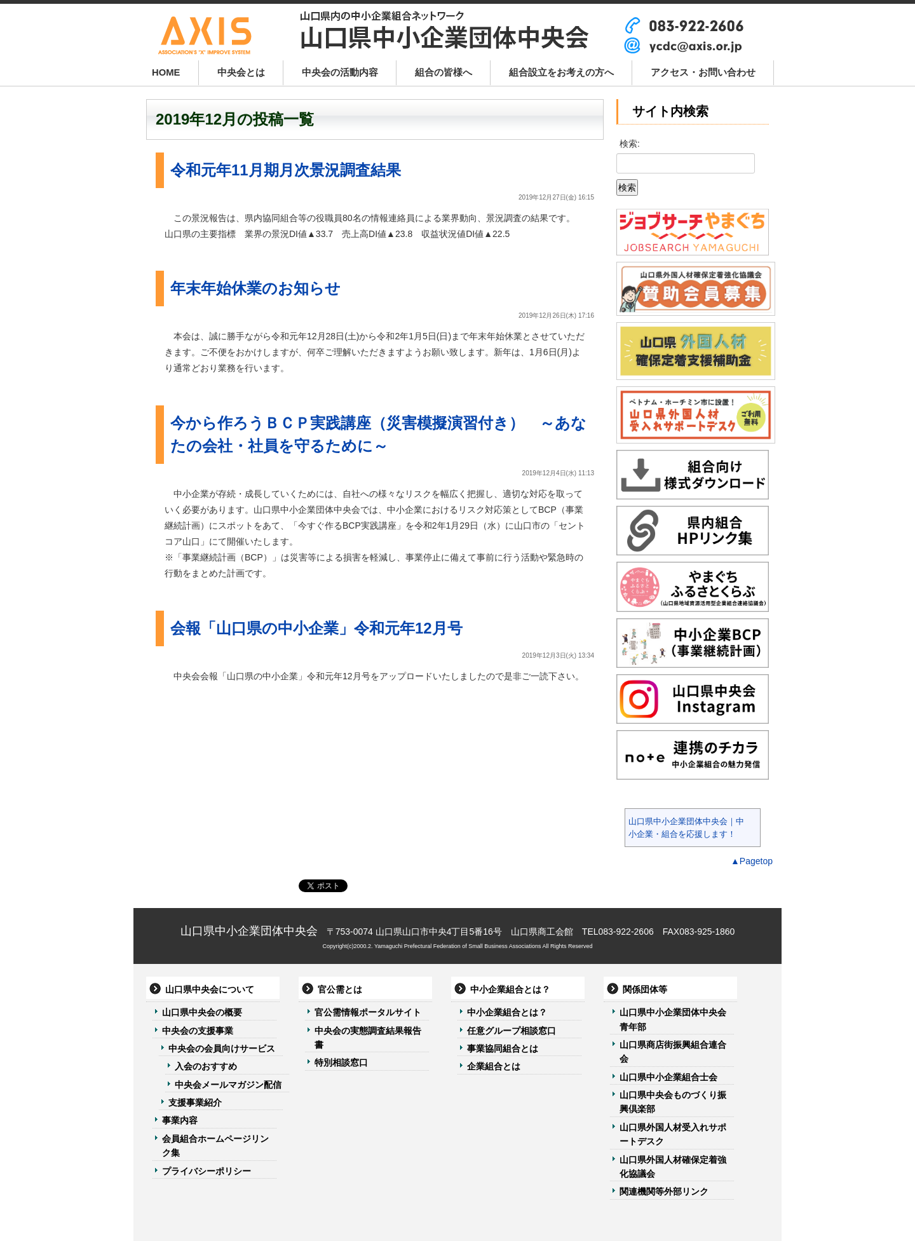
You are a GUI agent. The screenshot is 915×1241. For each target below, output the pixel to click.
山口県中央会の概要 (202, 1012)
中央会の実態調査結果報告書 (368, 1038)
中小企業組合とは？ (510, 989)
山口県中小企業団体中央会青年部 (673, 1019)
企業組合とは (493, 1066)
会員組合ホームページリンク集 (215, 1146)
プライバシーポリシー (206, 1171)
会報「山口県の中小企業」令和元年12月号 (316, 628)
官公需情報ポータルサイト (368, 1012)
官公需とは (340, 989)
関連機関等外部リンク (664, 1191)
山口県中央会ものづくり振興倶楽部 (673, 1102)
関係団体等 (645, 989)
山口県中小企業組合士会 (668, 1077)
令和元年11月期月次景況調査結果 (285, 170)
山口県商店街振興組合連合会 (673, 1052)
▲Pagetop (752, 861)
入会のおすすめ (206, 1066)
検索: (630, 144)
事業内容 (180, 1120)
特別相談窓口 (341, 1062)
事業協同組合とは (502, 1048)
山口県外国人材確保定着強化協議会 (673, 1167)
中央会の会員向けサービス (221, 1048)
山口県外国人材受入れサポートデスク (673, 1134)
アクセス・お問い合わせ (703, 72)
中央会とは (241, 72)
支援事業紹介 (195, 1102)
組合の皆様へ (443, 72)
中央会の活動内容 (340, 72)
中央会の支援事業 (197, 1031)
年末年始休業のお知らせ (255, 288)
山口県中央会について (209, 989)
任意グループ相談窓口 (511, 1031)
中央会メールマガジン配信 (228, 1085)
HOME (166, 72)
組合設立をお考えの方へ (561, 72)
